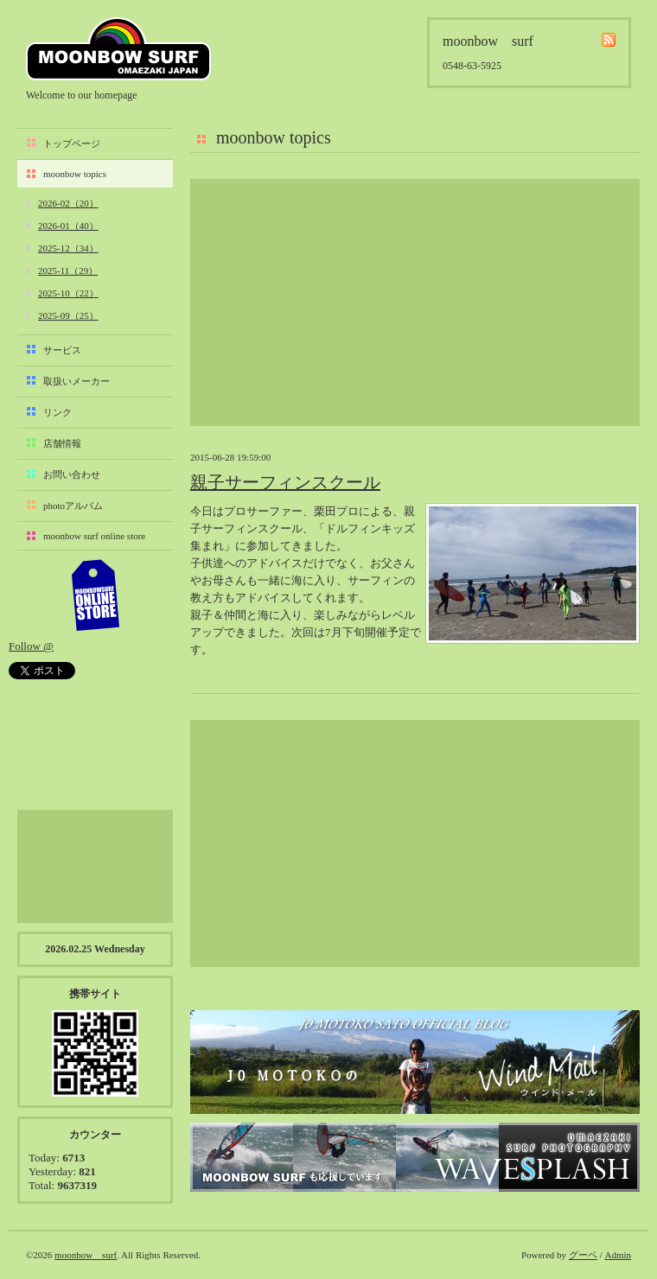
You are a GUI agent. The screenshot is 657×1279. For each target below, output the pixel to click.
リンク (57, 412)
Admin (617, 1255)
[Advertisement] (415, 302)
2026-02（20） (68, 203)
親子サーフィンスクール (285, 482)
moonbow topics (74, 174)
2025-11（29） (68, 270)
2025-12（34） (68, 248)
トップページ (71, 143)
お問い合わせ (71, 474)
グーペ (583, 1255)
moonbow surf (118, 48)
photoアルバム (73, 505)
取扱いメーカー (76, 381)
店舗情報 (62, 443)
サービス (62, 350)
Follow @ (31, 646)
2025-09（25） (68, 315)
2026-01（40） (68, 225)
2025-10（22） (68, 293)
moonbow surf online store (94, 536)
